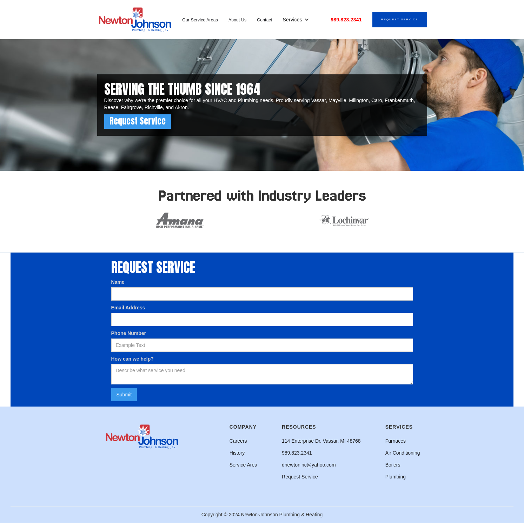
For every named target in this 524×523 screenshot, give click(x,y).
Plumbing (395, 477)
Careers (238, 441)
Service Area (243, 465)
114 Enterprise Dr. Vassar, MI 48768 (321, 441)
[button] (296, 19)
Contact (264, 20)
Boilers (392, 465)
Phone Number (128, 333)
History (237, 453)
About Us (237, 20)
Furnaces (395, 441)
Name (118, 282)
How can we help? (132, 359)
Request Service (399, 19)
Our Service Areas (200, 20)
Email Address (128, 307)
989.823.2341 (346, 19)
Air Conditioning (402, 453)
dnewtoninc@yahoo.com (309, 465)
